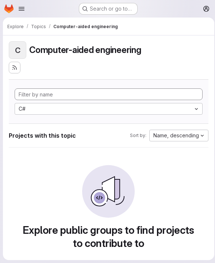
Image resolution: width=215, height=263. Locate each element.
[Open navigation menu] (21, 9)
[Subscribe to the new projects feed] (14, 67)
